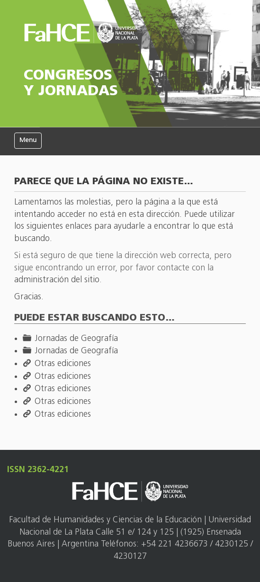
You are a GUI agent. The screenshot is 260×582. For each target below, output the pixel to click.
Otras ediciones (63, 363)
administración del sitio (56, 280)
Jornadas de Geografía (76, 338)
